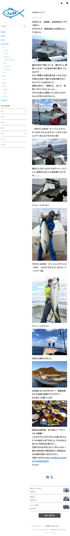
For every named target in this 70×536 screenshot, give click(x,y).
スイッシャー (7, 69)
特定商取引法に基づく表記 (52, 526)
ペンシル (6, 50)
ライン (4, 86)
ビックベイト (7, 66)
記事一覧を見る (50, 515)
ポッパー (6, 54)
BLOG (3, 40)
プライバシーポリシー (36, 526)
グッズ (4, 76)
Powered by (49, 532)
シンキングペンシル (9, 60)
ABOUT (3, 36)
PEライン (6, 89)
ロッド (4, 83)
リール (4, 93)
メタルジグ (7, 57)
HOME (3, 32)
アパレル (4, 96)
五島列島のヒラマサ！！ (38, 12)
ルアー (4, 47)
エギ (5, 63)
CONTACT (4, 100)
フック (4, 79)
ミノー (5, 72)
